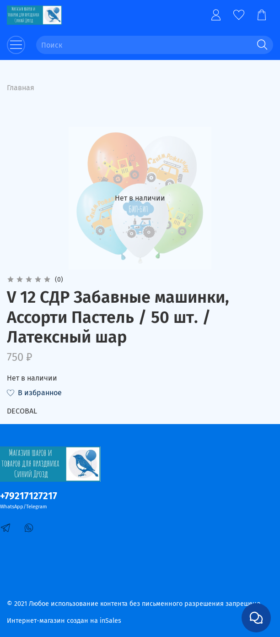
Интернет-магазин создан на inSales (64, 621)
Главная (20, 87)
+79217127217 (28, 496)
